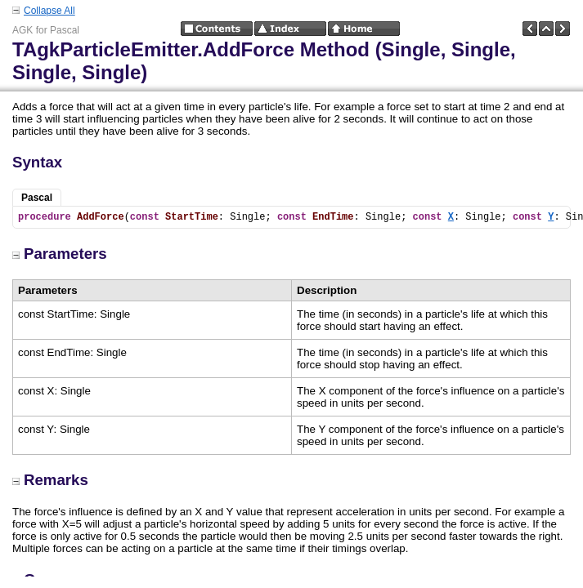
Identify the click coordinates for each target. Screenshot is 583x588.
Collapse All (49, 10)
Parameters (59, 253)
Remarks (50, 479)
